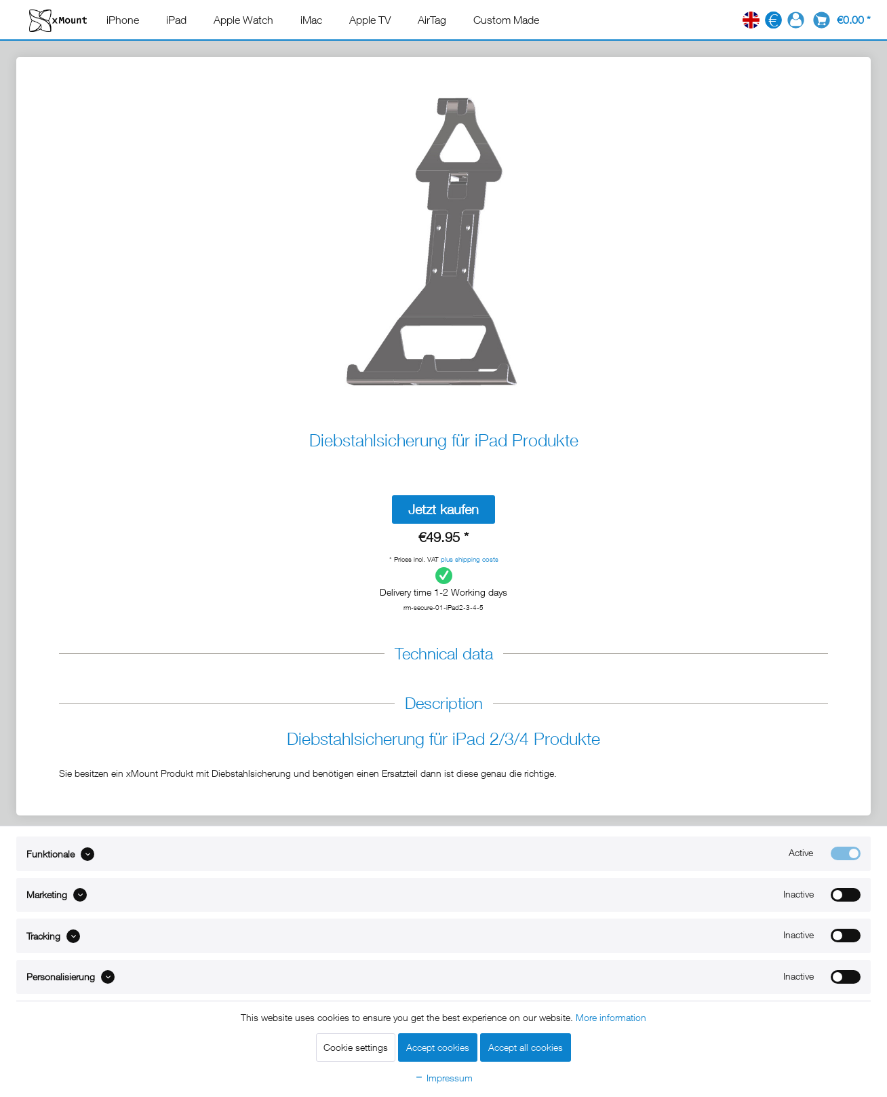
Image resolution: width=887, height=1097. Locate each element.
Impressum (443, 1077)
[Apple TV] (370, 19)
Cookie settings (355, 1047)
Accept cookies (437, 1047)
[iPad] (176, 19)
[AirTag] (432, 19)
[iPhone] (123, 19)
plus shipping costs (469, 559)
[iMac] (311, 19)
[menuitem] (123, 19)
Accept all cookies (525, 1047)
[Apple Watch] (243, 19)
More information (611, 1017)
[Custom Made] (506, 19)
